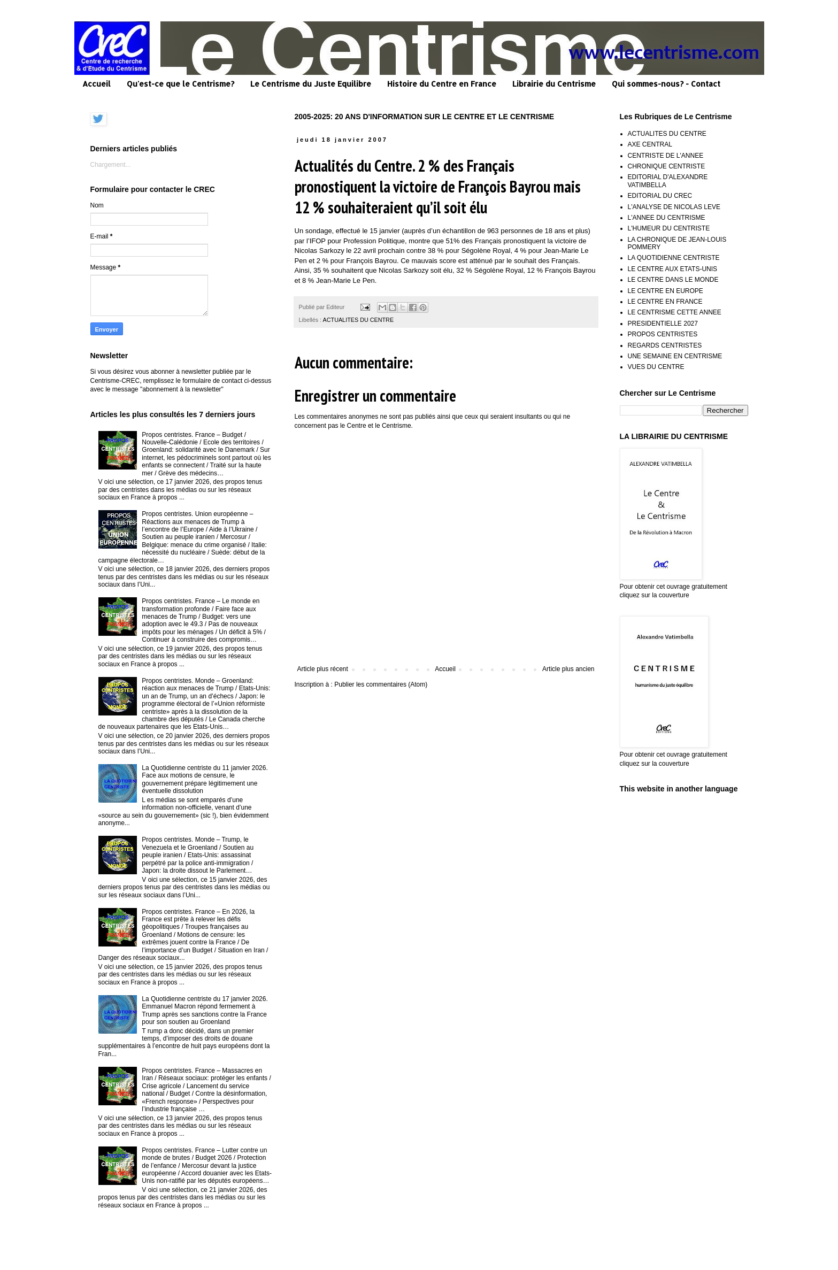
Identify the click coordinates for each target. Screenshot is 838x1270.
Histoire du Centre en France (441, 83)
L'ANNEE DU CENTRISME (666, 217)
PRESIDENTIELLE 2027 (663, 323)
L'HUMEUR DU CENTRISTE (669, 228)
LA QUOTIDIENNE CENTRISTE (674, 257)
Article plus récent (322, 669)
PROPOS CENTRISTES (663, 334)
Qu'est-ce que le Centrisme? (180, 83)
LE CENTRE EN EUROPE (665, 291)
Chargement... (110, 164)
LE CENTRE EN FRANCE (665, 301)
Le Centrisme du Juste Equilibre (310, 83)
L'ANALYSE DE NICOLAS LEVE (674, 207)
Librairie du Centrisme (554, 83)
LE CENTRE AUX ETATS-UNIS (673, 269)
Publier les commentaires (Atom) (380, 684)
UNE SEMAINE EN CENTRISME (675, 356)
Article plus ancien (568, 669)
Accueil (96, 83)
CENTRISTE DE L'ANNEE (666, 155)
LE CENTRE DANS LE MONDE (673, 279)
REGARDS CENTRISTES (665, 345)
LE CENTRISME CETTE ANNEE (674, 312)
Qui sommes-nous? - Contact (666, 83)
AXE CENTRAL (650, 144)
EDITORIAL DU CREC (660, 195)
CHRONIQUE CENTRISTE (666, 166)
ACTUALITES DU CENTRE (358, 320)
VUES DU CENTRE (656, 367)
